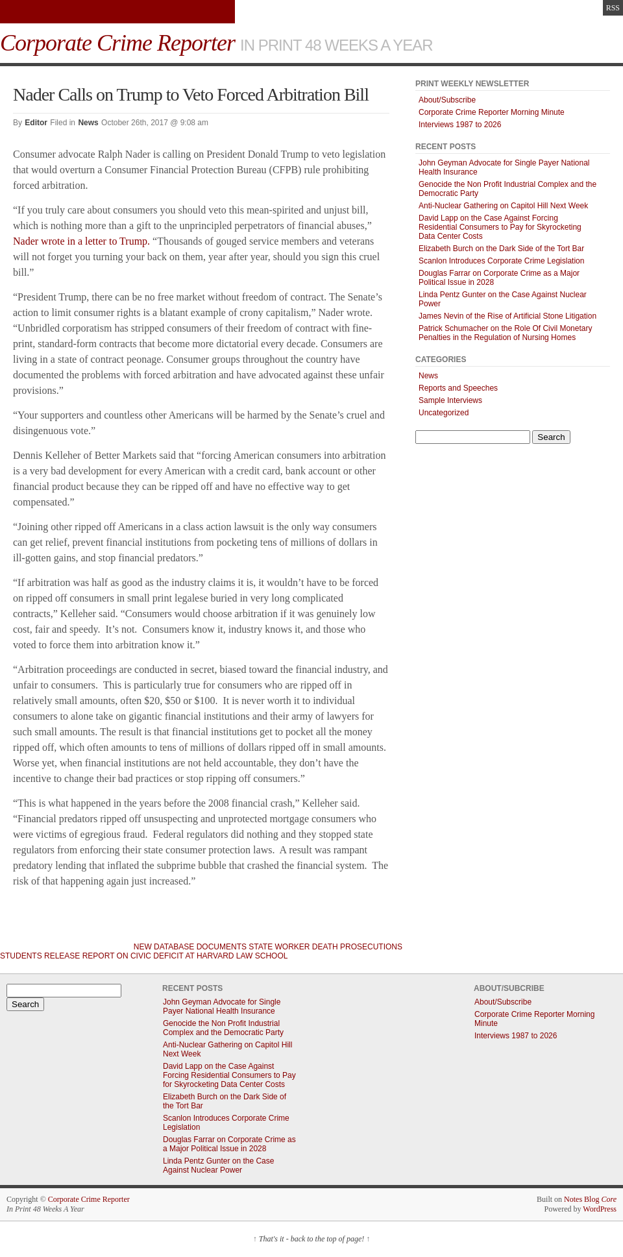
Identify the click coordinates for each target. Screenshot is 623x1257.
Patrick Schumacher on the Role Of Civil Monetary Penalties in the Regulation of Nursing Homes (505, 333)
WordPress (600, 1209)
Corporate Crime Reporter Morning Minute (492, 112)
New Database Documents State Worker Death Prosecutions (268, 946)
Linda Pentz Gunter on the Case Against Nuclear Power (218, 1165)
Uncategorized (444, 412)
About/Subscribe (447, 99)
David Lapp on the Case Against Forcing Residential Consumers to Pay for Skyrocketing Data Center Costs (500, 227)
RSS (613, 7)
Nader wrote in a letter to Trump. (81, 241)
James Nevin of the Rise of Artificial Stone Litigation (507, 316)
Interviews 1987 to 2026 (460, 124)
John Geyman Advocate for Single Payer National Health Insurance (221, 1006)
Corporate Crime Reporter (89, 1199)
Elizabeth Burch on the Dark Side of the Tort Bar (501, 248)
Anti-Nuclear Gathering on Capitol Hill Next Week (503, 205)
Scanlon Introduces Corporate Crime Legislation (501, 260)
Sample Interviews (450, 400)
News (88, 122)
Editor (36, 122)
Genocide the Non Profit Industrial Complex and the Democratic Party (223, 1028)
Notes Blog (581, 1199)
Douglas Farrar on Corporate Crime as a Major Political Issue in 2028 (229, 1144)
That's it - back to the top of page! (312, 1238)
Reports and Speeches (458, 388)
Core (609, 1199)
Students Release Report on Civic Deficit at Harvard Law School (143, 955)
